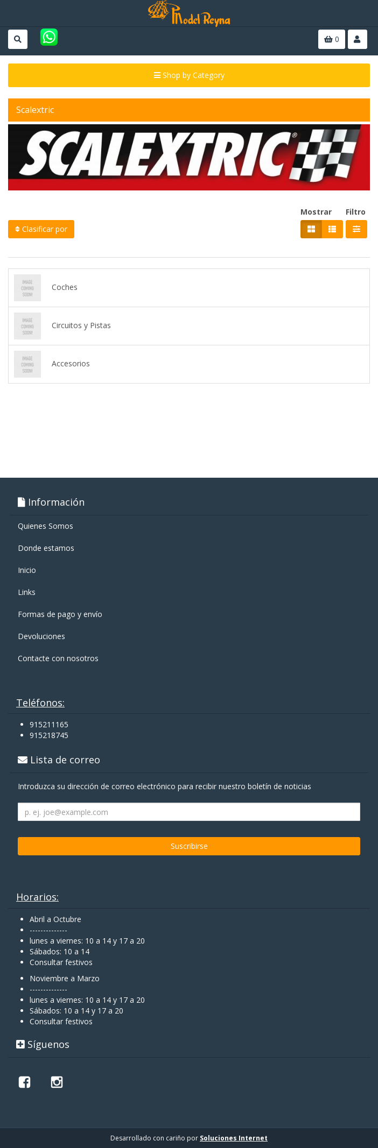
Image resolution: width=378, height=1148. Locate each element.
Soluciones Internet (234, 1138)
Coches (46, 287)
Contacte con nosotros (58, 658)
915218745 (49, 735)
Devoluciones (41, 636)
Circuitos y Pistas (62, 326)
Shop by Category (189, 75)
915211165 (49, 724)
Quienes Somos (45, 526)
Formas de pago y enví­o (60, 614)
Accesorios (52, 364)
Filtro (356, 212)
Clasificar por (41, 229)
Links (27, 592)
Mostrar (316, 212)
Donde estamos (46, 548)
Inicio (27, 570)
